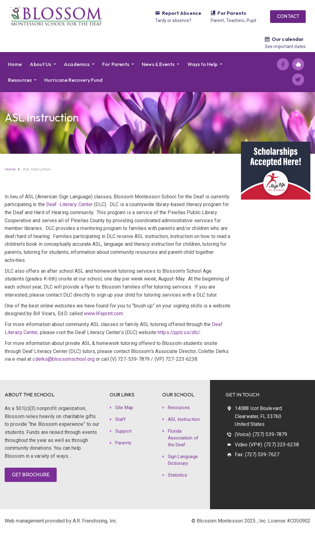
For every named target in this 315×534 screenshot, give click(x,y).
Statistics (177, 475)
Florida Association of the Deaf (183, 438)
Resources (20, 80)
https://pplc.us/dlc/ (179, 332)
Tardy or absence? (173, 20)
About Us (40, 64)
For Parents (231, 13)
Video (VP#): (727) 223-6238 (267, 445)
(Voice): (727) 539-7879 (261, 434)
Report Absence (181, 13)
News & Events (158, 64)
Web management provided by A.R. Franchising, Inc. (61, 521)
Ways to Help (202, 64)
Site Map (124, 407)
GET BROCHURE (31, 475)
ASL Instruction (184, 419)
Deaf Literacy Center (69, 204)
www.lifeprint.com (103, 313)
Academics (77, 64)
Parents (123, 443)
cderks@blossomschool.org (63, 359)
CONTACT (288, 16)
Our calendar (288, 39)
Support (123, 431)
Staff (120, 419)
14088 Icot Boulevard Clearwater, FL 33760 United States (258, 416)
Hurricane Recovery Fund (73, 80)
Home (15, 64)
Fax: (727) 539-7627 (257, 454)
